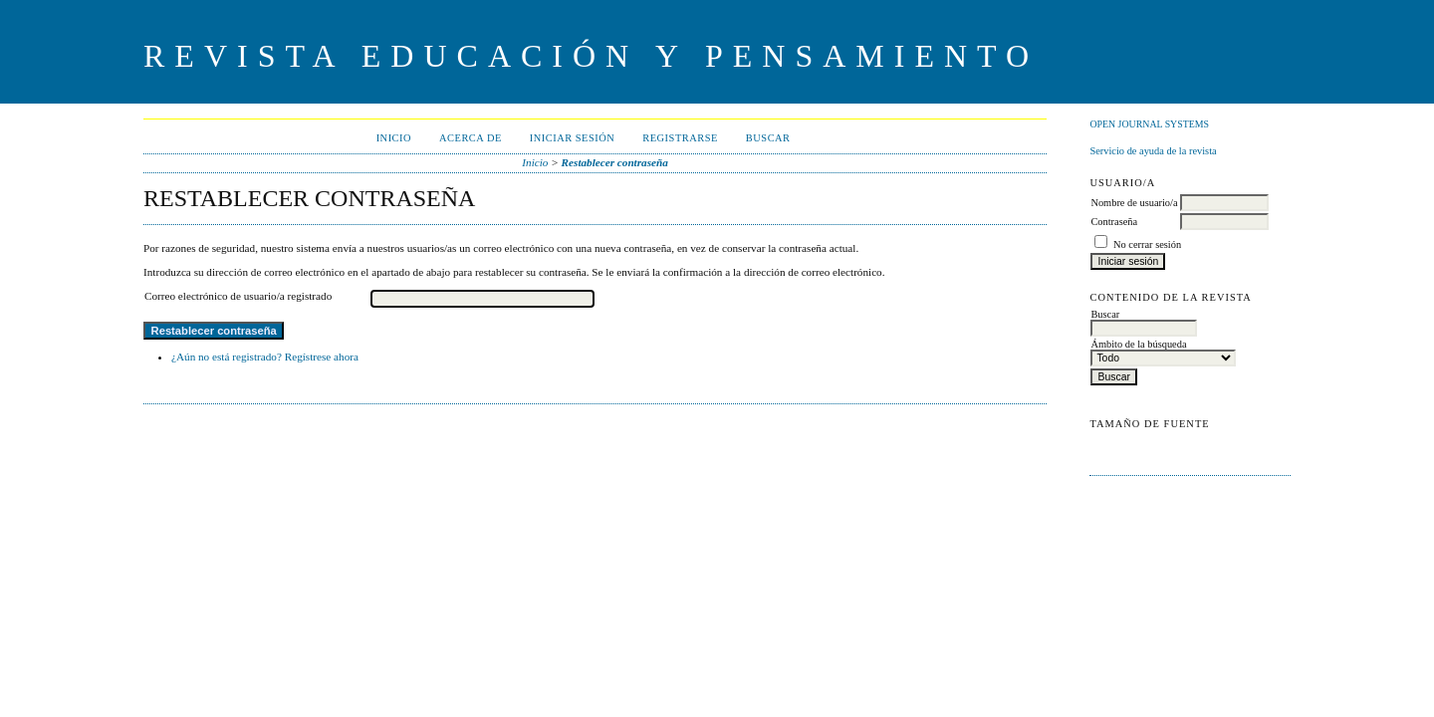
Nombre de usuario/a (1133, 202)
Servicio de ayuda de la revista (1152, 150)
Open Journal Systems (1149, 124)
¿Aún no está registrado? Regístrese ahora (264, 356)
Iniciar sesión (572, 137)
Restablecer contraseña (615, 162)
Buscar (768, 137)
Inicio (393, 137)
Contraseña (1113, 221)
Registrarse (680, 137)
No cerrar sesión (1147, 244)
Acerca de (470, 137)
